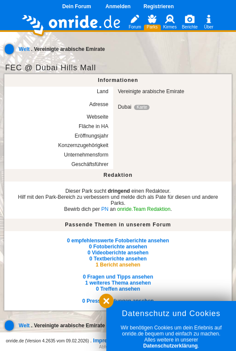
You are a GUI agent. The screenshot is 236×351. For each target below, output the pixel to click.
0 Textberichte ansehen (118, 259)
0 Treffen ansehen (118, 289)
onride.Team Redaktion (143, 209)
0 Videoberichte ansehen (117, 253)
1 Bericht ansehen (118, 265)
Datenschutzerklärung (170, 346)
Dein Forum (76, 6)
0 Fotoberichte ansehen (118, 247)
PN (104, 209)
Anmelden (118, 6)
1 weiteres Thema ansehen (118, 283)
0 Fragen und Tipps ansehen (118, 277)
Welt (24, 49)
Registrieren (159, 6)
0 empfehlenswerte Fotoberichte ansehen (118, 241)
